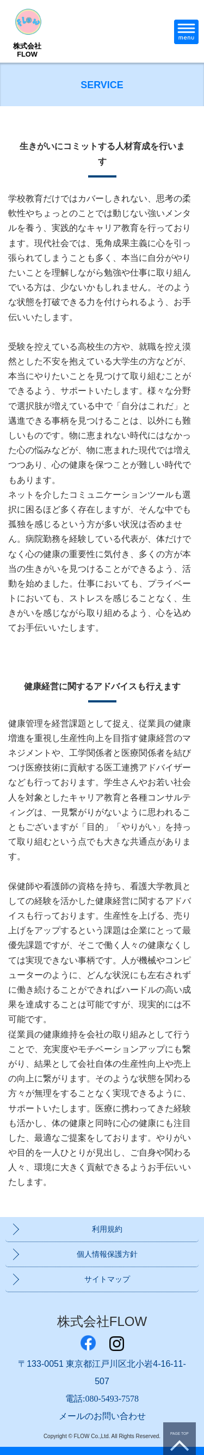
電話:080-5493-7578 (102, 1398)
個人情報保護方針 (107, 1254)
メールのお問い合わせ (102, 1416)
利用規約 (107, 1229)
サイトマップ (107, 1279)
